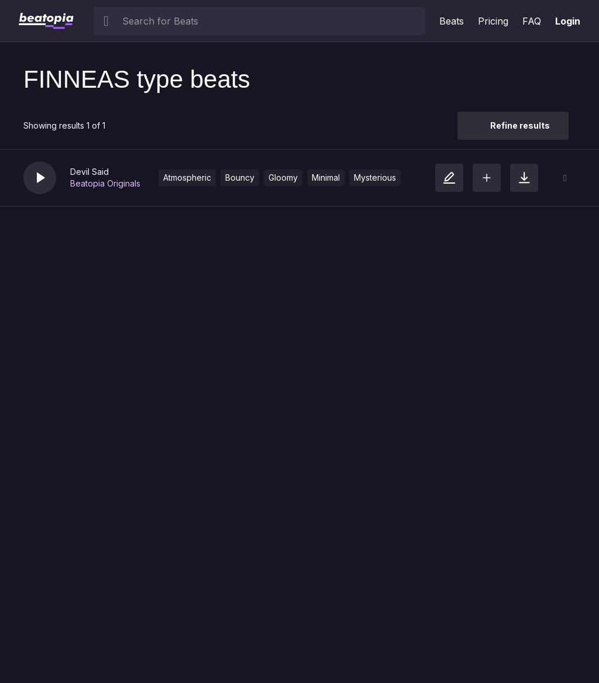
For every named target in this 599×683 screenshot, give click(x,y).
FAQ (531, 21)
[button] (39, 177)
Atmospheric (187, 177)
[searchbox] (271, 21)
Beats (451, 21)
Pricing (493, 21)
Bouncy (239, 177)
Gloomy (283, 177)
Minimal (326, 177)
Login (567, 21)
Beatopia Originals (105, 183)
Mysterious (375, 177)
